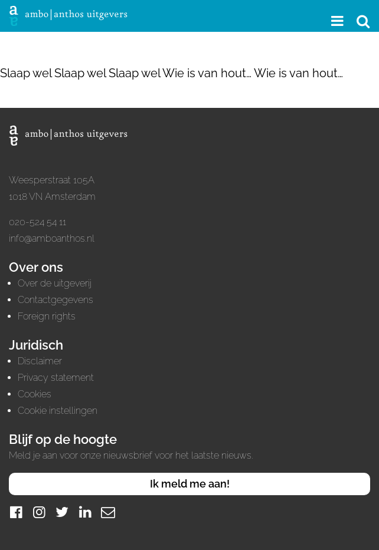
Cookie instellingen (57, 410)
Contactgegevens (55, 299)
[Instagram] (39, 512)
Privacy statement (56, 377)
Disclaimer (40, 361)
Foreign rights (47, 316)
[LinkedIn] (85, 512)
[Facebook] (16, 512)
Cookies (34, 394)
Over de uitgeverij (55, 283)
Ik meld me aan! (190, 483)
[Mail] (108, 512)
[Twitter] (62, 512)
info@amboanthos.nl (51, 238)
